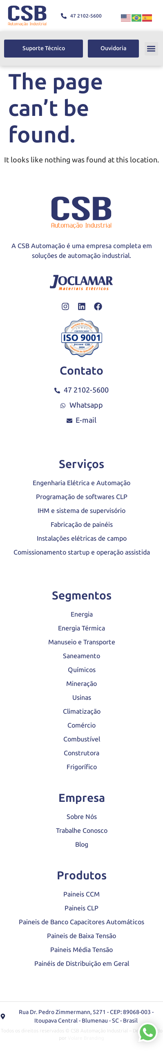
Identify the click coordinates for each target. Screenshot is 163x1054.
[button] (151, 48)
